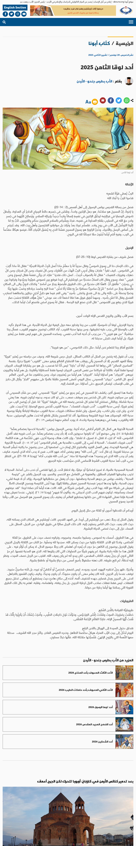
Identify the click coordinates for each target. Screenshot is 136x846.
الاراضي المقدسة (60, 806)
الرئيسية (124, 43)
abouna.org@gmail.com (68, 816)
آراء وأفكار (10, 806)
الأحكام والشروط (96, 840)
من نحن (122, 827)
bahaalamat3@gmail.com (25, 816)
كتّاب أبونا (99, 43)
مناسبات (19, 804)
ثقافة (28, 804)
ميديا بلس (6, 840)
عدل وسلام (42, 806)
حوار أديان (35, 806)
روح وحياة (49, 806)
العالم (78, 804)
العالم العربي (70, 806)
